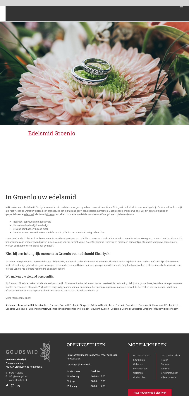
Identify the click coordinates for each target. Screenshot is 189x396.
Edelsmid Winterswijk (40, 308)
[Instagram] (12, 385)
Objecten (138, 372)
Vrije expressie (168, 377)
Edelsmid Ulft (172, 305)
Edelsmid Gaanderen (126, 305)
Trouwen (165, 368)
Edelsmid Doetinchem (102, 305)
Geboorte (138, 364)
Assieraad (11, 305)
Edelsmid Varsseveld (16, 308)
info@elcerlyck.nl (18, 376)
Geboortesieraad (62, 308)
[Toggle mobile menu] (181, 8)
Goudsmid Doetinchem (166, 308)
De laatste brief (141, 355)
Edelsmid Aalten (39, 305)
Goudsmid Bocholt (120, 308)
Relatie (164, 360)
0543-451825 (16, 372)
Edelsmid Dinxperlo (79, 305)
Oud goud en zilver (170, 355)
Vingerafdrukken (169, 372)
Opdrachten (139, 377)
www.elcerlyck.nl (18, 380)
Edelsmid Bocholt (59, 305)
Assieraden (24, 305)
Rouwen (165, 364)
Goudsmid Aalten (100, 308)
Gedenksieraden (80, 308)
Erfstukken (139, 360)
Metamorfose (140, 368)
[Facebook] (7, 385)
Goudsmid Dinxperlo (141, 308)
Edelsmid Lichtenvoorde (151, 305)
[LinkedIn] (18, 385)
